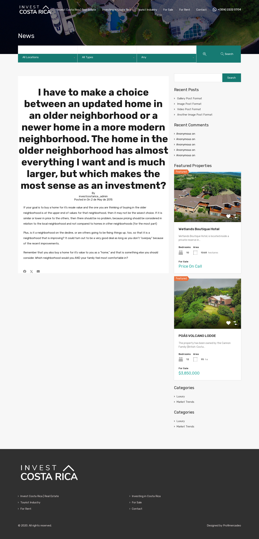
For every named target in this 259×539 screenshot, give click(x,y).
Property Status (151, 50)
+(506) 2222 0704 (229, 9)
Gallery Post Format (189, 98)
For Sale (168, 9)
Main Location (31, 50)
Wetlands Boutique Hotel (199, 229)
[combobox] (47, 58)
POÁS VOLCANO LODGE (197, 336)
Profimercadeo (232, 525)
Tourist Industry (147, 9)
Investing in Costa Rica (116, 9)
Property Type (91, 50)
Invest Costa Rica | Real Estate (77, 9)
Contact (201, 9)
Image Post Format (189, 103)
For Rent (184, 9)
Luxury (180, 396)
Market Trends (185, 401)
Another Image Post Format (194, 114)
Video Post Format (189, 109)
